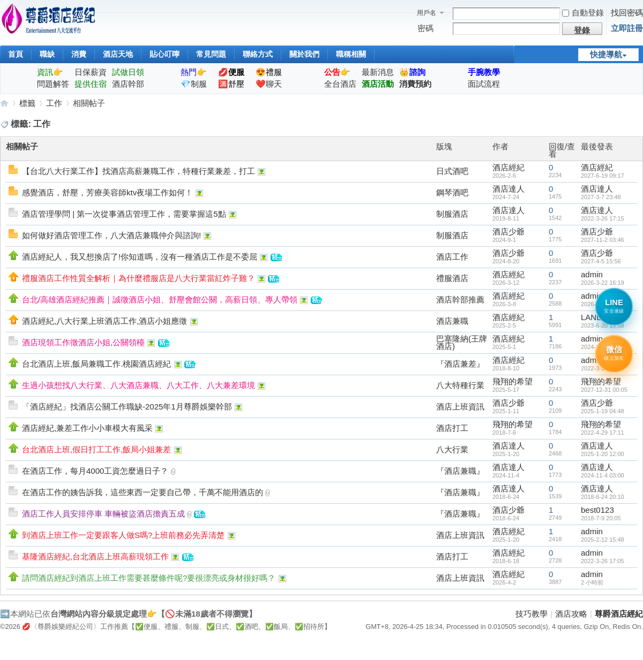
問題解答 (53, 83)
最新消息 (378, 72)
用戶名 (426, 13)
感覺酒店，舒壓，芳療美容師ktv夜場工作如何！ (107, 192)
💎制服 (194, 83)
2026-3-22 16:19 (602, 282)
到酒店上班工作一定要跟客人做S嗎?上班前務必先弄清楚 (123, 535)
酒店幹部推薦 (460, 299)
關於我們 (304, 54)
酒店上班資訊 (460, 406)
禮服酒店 (452, 278)
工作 (54, 103)
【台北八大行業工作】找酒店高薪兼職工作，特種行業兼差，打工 (138, 171)
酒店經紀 (508, 167)
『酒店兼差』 (460, 363)
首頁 (15, 54)
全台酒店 (340, 83)
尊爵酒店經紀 (4, 103)
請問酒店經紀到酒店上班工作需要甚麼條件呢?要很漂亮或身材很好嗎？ (148, 577)
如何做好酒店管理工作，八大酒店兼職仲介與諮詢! (111, 235)
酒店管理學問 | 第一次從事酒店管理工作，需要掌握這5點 (124, 213)
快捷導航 (606, 54)
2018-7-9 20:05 (601, 518)
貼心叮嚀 (164, 54)
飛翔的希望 (512, 381)
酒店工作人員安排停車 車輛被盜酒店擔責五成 (103, 513)
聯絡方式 (258, 54)
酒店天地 (118, 54)
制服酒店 (452, 213)
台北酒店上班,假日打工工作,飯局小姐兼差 (96, 449)
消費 (78, 54)
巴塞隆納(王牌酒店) (461, 342)
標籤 (27, 103)
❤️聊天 (269, 83)
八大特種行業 (460, 385)
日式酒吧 (452, 171)
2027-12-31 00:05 (604, 389)
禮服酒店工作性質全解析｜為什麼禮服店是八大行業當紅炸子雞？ (138, 278)
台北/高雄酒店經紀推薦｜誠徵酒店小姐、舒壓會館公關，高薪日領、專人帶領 (159, 299)
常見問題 (211, 54)
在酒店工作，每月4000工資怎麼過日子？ (95, 470)
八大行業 (452, 449)
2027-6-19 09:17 (602, 175)
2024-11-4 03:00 (602, 475)
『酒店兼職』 (460, 470)
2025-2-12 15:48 (602, 539)
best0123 (597, 509)
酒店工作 (452, 256)
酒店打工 (452, 428)
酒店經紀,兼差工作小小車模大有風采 (87, 428)
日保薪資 (90, 72)
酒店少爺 (508, 231)
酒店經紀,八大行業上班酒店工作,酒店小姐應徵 (104, 320)
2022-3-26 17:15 (602, 218)
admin (592, 274)
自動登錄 (583, 12)
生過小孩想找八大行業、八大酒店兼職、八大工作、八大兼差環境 (138, 385)
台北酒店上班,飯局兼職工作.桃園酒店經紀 (96, 363)
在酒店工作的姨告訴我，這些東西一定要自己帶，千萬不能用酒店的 (142, 492)
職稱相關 (351, 54)
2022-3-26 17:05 (602, 561)
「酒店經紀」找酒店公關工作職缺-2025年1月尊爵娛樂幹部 (127, 406)
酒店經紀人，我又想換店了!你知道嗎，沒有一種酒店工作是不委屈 (139, 256)
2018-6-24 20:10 (602, 497)
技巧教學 (531, 613)
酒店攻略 (571, 613)
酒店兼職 (452, 320)
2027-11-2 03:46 (602, 240)
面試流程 (484, 83)
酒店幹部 (128, 83)
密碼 (425, 28)
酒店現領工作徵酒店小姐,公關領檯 (83, 342)
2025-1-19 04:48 (602, 411)
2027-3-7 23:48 (601, 197)
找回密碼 (627, 12)
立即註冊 (627, 28)
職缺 (47, 54)
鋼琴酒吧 (452, 192)
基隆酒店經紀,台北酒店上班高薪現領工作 (95, 556)
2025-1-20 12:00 (602, 454)
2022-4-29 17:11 (602, 432)
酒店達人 (508, 188)
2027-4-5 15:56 (601, 261)
